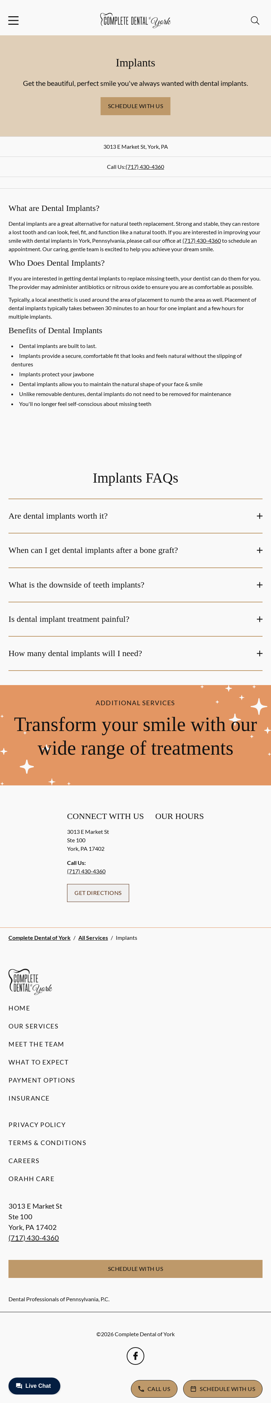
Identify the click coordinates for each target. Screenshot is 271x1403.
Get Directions (98, 892)
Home (19, 1008)
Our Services (33, 1026)
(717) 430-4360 (145, 166)
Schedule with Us (135, 105)
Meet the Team (36, 1044)
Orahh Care (31, 1179)
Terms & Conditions (47, 1142)
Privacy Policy (37, 1124)
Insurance (29, 1098)
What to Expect (38, 1062)
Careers (24, 1161)
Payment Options (42, 1080)
